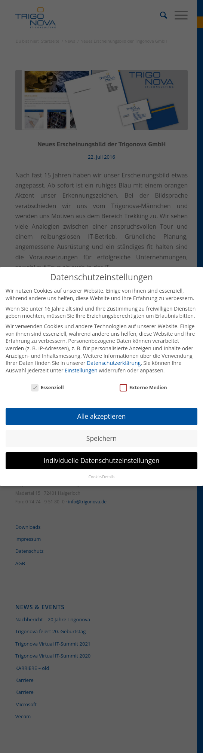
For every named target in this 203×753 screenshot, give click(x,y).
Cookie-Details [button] (101, 473)
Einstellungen (81, 366)
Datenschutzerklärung (114, 359)
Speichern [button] (101, 434)
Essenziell (47, 383)
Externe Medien (143, 383)
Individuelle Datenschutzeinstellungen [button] (102, 456)
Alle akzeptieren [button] (101, 412)
